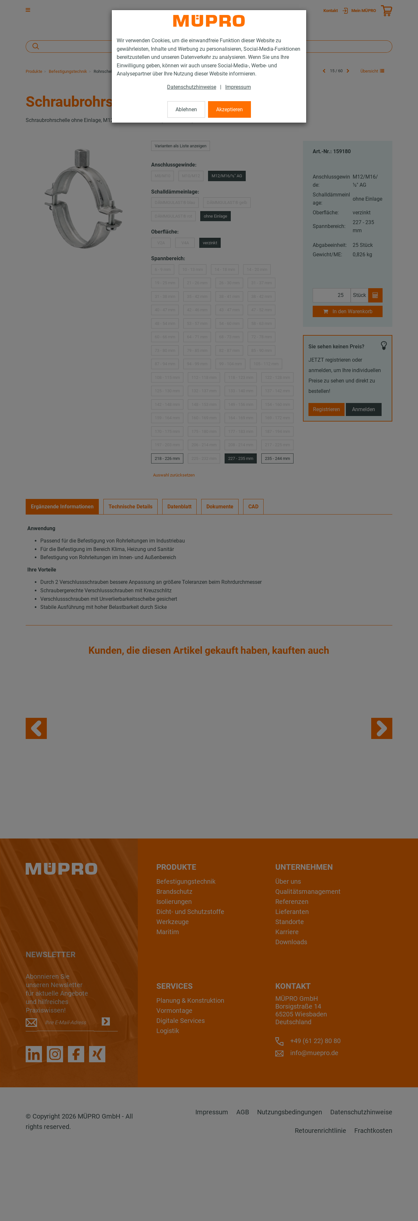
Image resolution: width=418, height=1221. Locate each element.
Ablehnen (186, 109)
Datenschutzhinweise (191, 87)
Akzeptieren (229, 109)
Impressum (238, 87)
